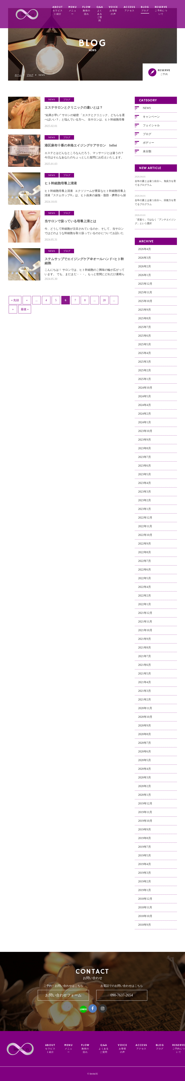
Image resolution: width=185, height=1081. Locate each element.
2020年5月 (144, 762)
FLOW (93, 11)
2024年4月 (144, 407)
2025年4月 (144, 355)
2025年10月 (145, 303)
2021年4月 (144, 684)
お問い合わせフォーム (63, 995)
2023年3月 (144, 493)
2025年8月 (144, 320)
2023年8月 (144, 450)
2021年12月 (145, 615)
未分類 (147, 153)
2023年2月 (144, 502)
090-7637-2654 (122, 995)
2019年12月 (145, 805)
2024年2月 (144, 415)
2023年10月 (145, 433)
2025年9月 (144, 311)
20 (104, 300)
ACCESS (136, 9)
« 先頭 (15, 300)
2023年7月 (144, 459)
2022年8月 (144, 554)
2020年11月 (145, 710)
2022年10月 (145, 537)
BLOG (152, 9)
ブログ (30, 75)
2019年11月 (145, 814)
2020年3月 (144, 779)
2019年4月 (144, 866)
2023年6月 (144, 467)
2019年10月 (145, 823)
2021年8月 (144, 649)
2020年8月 (144, 736)
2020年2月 (144, 788)
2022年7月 (144, 563)
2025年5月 (144, 346)
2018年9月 (144, 926)
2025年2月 (144, 372)
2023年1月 (144, 511)
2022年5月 (144, 580)
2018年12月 (145, 901)
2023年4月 (144, 485)
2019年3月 (144, 875)
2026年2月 (144, 268)
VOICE (120, 11)
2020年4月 (144, 771)
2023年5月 (144, 476)
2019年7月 (144, 849)
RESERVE (167, 11)
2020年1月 (144, 797)
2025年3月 (144, 363)
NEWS (147, 110)
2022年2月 (144, 597)
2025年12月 (145, 285)
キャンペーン (151, 118)
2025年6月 (144, 337)
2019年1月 (144, 892)
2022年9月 (144, 545)
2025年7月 (144, 329)
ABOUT (64, 11)
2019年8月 (144, 840)
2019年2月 (144, 883)
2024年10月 (145, 389)
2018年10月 (145, 918)
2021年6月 (144, 667)
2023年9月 (144, 441)
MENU (79, 11)
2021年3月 (144, 693)
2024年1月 (144, 424)
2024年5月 (144, 398)
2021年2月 (144, 701)
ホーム (18, 75)
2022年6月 (144, 571)
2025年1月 (144, 381)
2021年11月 (145, 623)
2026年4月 (144, 251)
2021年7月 (144, 658)
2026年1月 (144, 277)
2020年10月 (145, 719)
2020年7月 (144, 745)
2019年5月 (144, 857)
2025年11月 (145, 294)
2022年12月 (145, 519)
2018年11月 (145, 909)
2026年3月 (144, 259)
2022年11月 (145, 528)
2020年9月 (144, 727)
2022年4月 (144, 589)
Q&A (106, 14)
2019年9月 (144, 831)
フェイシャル (151, 127)
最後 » (25, 309)
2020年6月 (144, 753)
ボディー (148, 144)
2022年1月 (144, 606)
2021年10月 (145, 632)
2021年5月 (144, 675)
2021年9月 (144, 641)
